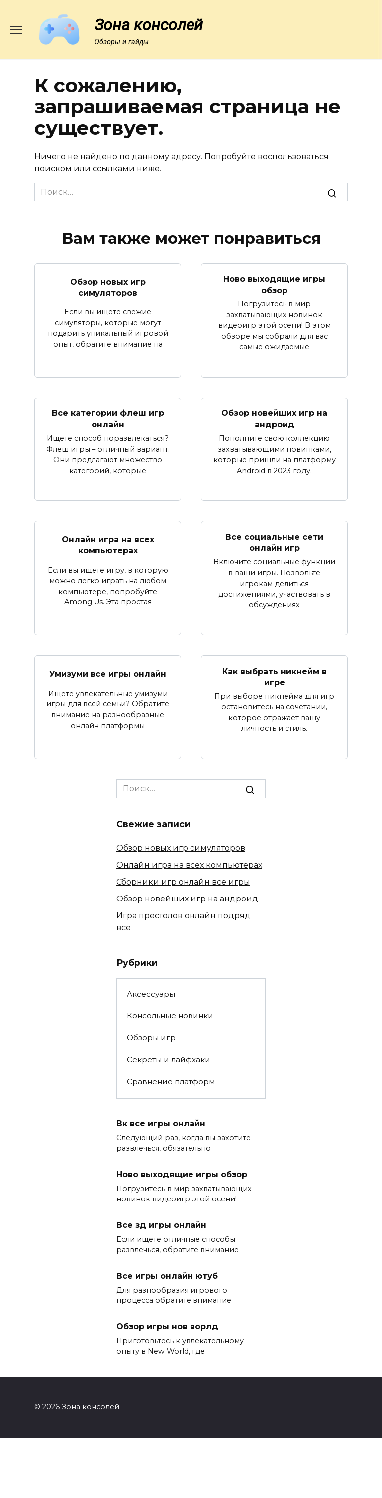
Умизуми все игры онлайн (107, 674)
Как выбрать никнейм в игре (274, 676)
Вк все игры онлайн (160, 1123)
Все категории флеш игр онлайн (108, 418)
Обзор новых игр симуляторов (108, 287)
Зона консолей (149, 24)
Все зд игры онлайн (161, 1225)
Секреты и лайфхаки (168, 1059)
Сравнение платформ (171, 1081)
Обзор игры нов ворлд (167, 1326)
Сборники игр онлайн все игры (183, 882)
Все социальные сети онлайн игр (274, 542)
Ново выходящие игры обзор (274, 284)
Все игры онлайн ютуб (167, 1276)
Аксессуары (151, 994)
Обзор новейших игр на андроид (274, 418)
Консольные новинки (170, 1015)
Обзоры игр (151, 1037)
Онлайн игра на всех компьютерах (108, 545)
